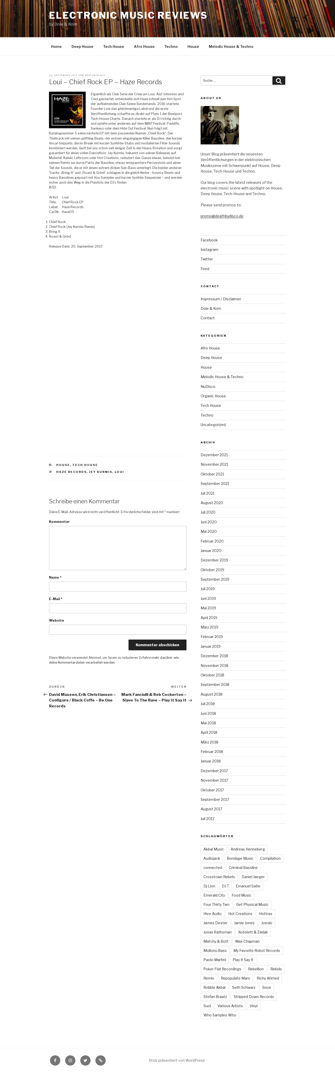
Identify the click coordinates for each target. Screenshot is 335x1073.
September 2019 (215, 579)
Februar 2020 (212, 541)
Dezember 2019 (214, 560)
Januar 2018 (211, 761)
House (193, 46)
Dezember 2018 (214, 656)
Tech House (113, 46)
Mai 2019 (208, 608)
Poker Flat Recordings (222, 969)
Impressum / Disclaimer (221, 299)
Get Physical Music (252, 904)
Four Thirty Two (216, 904)
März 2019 (209, 627)
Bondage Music (240, 858)
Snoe (266, 987)
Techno (171, 46)
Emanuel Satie (248, 886)
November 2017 (214, 780)
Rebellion (256, 969)
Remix (208, 978)
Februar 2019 (212, 636)
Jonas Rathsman (217, 932)
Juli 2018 (208, 704)
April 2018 (209, 732)
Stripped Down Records (254, 996)
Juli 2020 (208, 512)
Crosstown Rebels (219, 877)
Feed (205, 269)
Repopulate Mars (235, 978)
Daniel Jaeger (253, 877)
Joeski (266, 923)
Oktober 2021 (212, 474)
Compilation (270, 858)
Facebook (209, 240)
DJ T (225, 886)
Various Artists (230, 1006)
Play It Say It (243, 960)
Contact (208, 318)
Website (56, 620)
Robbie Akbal (214, 987)
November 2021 (214, 464)
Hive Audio (212, 913)
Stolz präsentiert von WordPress (177, 1060)
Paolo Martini (214, 960)
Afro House (144, 46)
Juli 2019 (208, 589)
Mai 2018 (208, 723)
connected (212, 867)
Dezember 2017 (214, 771)
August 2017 (211, 809)
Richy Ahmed (268, 978)
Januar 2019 (211, 646)
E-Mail (55, 599)
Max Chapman (247, 941)
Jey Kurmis (100, 472)
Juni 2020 (209, 522)
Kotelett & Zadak (253, 932)
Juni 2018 (208, 713)
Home (56, 46)
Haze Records (71, 472)
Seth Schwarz (243, 987)
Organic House (213, 396)
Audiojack (211, 858)
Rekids (276, 969)
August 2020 (212, 503)
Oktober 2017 (212, 790)
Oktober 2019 (212, 570)
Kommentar (59, 522)
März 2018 (209, 742)
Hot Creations (240, 913)
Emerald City (214, 895)
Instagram (209, 249)
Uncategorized (213, 424)
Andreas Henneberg (248, 849)
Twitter (207, 259)
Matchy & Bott (216, 941)
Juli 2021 (207, 493)
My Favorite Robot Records (256, 950)
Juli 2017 (207, 818)
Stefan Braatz (215, 996)
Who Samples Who (219, 1015)
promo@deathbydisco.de (222, 216)
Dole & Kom (211, 308)
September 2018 (215, 684)
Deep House (82, 46)
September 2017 (215, 799)
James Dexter (215, 923)
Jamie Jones (244, 923)
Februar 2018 (212, 751)
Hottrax (265, 913)
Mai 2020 (209, 531)
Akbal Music (213, 849)
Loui (119, 472)
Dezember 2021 (214, 455)
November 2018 (214, 665)
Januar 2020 (211, 550)
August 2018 (211, 694)
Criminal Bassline (243, 867)
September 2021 (215, 483)
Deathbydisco (95, 75)
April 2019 (209, 617)
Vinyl (254, 1006)
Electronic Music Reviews (128, 15)
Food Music (241, 895)
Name (55, 577)
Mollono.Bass (215, 950)
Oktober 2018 (212, 675)
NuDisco (208, 386)
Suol (207, 1006)
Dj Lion (209, 886)
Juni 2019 (208, 598)
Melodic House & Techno (231, 46)
